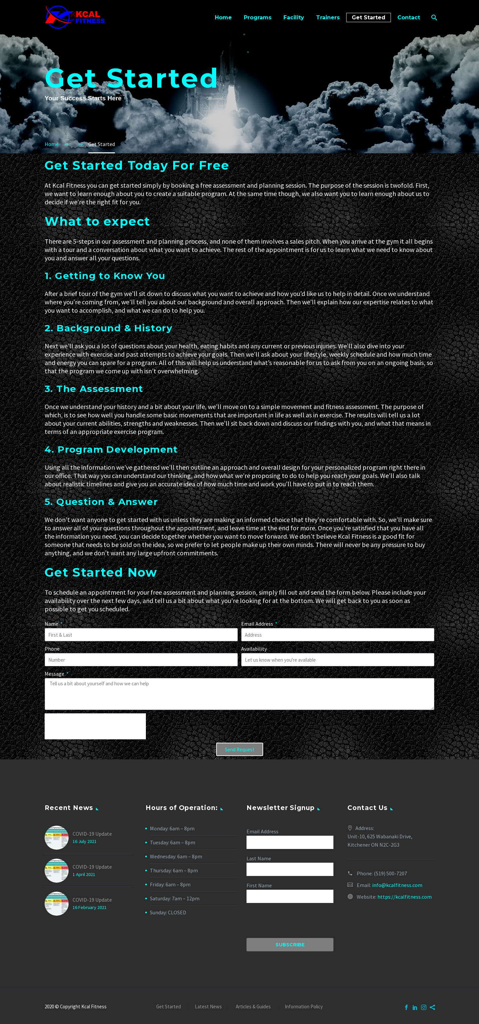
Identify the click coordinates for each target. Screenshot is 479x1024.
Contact (408, 17)
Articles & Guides (253, 1006)
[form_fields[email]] (141, 659)
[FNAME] (289, 896)
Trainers (328, 17)
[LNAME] (289, 869)
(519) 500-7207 (390, 873)
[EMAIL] (289, 842)
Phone (52, 648)
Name (52, 623)
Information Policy (304, 1006)
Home (223, 17)
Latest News (208, 1006)
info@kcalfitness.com (397, 885)
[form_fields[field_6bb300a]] (337, 659)
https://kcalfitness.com (404, 896)
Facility (293, 17)
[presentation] (95, 726)
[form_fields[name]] (141, 634)
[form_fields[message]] (239, 694)
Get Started (368, 17)
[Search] (433, 17)
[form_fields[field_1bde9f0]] (337, 634)
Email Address (257, 623)
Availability (254, 648)
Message (55, 673)
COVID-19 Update (92, 833)
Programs (257, 17)
